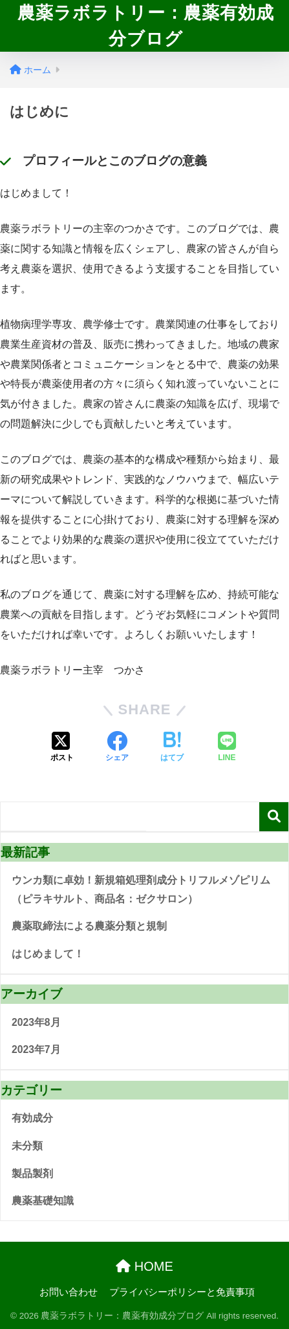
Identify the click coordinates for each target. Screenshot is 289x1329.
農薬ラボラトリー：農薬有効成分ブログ (145, 25)
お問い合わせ (68, 1292)
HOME (144, 1266)
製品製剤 (32, 1173)
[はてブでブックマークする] (172, 747)
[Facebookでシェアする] (117, 747)
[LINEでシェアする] (227, 747)
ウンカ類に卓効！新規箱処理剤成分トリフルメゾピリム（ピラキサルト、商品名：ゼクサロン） (141, 889)
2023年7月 (36, 1049)
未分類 (27, 1145)
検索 (273, 816)
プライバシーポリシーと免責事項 (182, 1292)
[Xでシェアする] (62, 747)
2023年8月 (36, 1022)
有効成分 (32, 1117)
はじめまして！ (48, 953)
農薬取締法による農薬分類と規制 (89, 925)
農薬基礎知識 (43, 1200)
